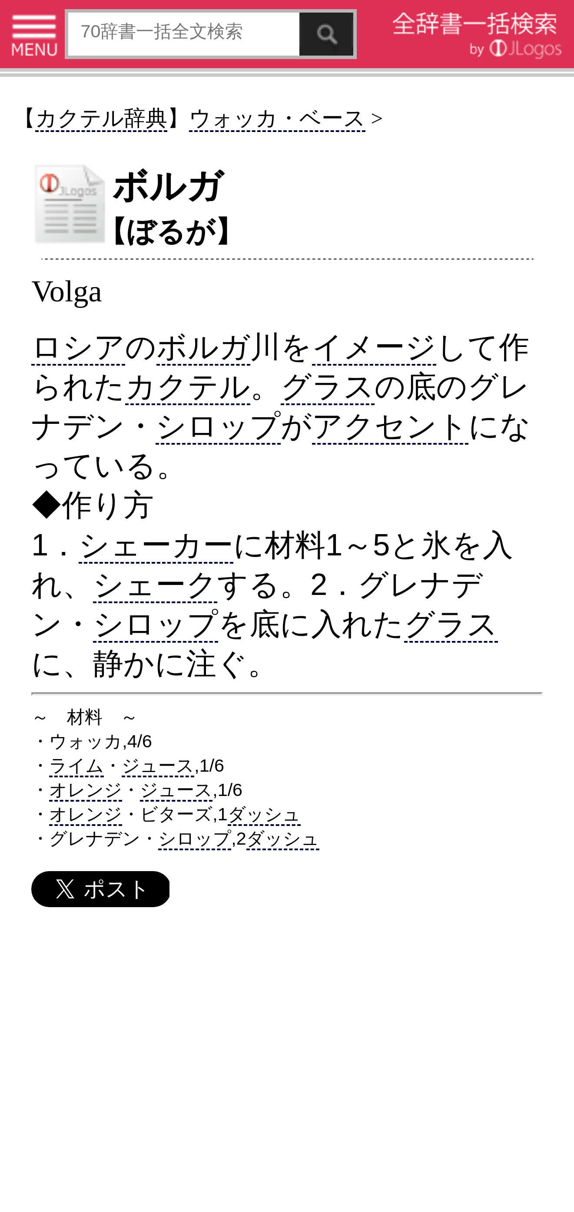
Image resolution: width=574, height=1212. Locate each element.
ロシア (78, 347)
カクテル (187, 386)
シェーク (155, 584)
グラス (328, 386)
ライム (76, 766)
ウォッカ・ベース (277, 118)
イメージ (374, 347)
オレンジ (85, 790)
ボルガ (203, 347)
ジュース (158, 766)
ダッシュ (264, 814)
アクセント (390, 426)
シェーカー (156, 545)
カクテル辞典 (101, 118)
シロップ (218, 426)
